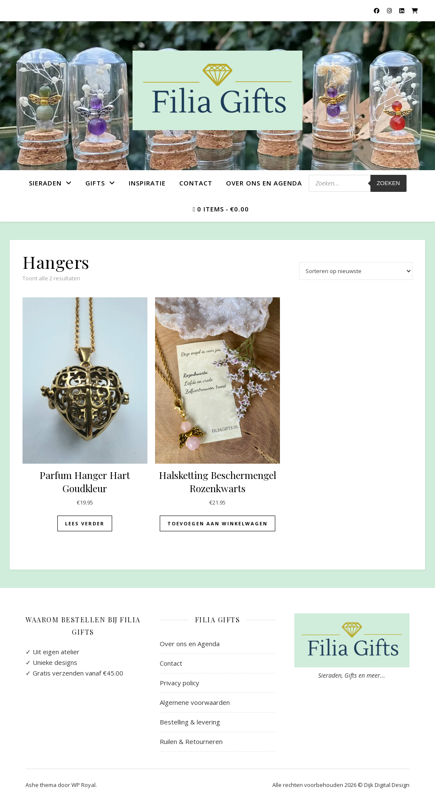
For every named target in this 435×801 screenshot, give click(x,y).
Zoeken (388, 183)
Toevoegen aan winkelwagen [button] (217, 523)
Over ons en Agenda (264, 183)
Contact (195, 183)
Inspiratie (147, 183)
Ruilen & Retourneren (191, 741)
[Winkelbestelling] (355, 271)
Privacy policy (179, 682)
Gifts (95, 183)
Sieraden (45, 183)
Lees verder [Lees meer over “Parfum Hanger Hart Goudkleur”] (85, 523)
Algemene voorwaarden (195, 702)
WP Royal (83, 785)
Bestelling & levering (190, 722)
